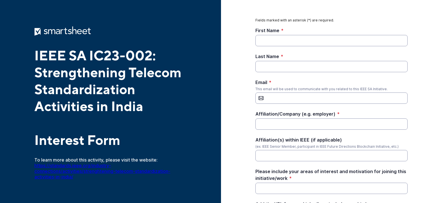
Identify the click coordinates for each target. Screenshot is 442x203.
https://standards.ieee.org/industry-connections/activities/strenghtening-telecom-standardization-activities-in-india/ (102, 171)
